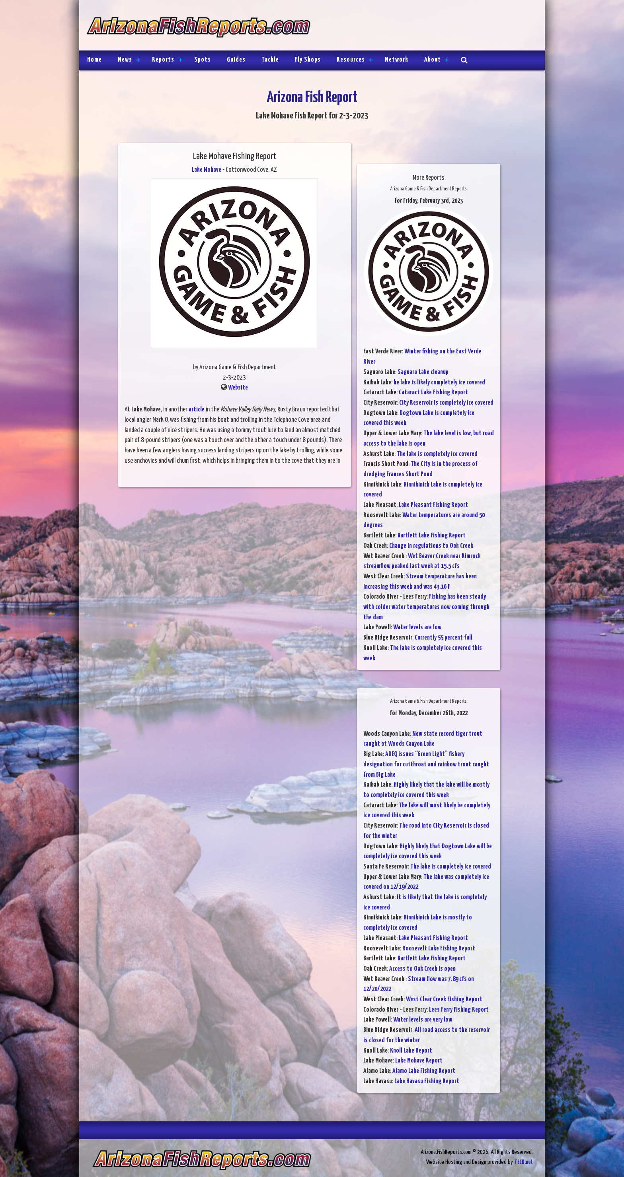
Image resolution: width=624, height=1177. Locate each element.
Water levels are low (417, 627)
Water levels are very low (422, 1019)
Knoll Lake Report (411, 1050)
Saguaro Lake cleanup (423, 372)
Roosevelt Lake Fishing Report (438, 948)
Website (238, 387)
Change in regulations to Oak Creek (431, 546)
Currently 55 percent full (443, 637)
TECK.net (523, 1162)
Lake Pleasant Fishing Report (433, 505)
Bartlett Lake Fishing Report (432, 535)
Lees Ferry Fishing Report (459, 1009)
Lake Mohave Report (419, 1060)
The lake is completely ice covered (437, 454)
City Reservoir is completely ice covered (446, 402)
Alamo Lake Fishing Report (423, 1071)
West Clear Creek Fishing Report (444, 999)
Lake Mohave (206, 170)
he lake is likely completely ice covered (439, 382)
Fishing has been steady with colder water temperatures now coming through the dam (426, 606)
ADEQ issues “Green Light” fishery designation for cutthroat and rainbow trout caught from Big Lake (426, 764)
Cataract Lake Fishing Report (433, 392)
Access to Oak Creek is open (422, 969)
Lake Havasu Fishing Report (426, 1081)
